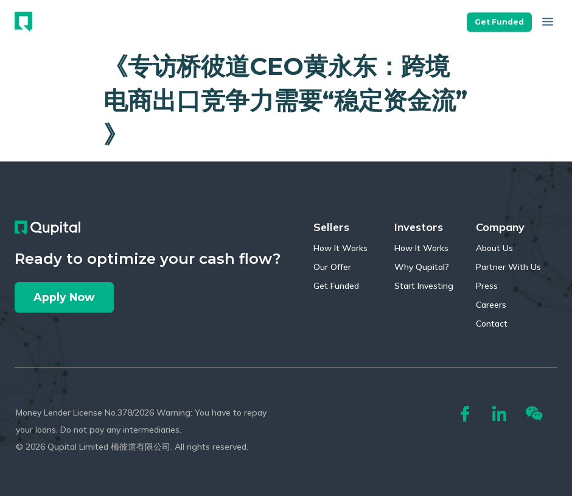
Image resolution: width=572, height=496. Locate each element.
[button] (499, 17)
